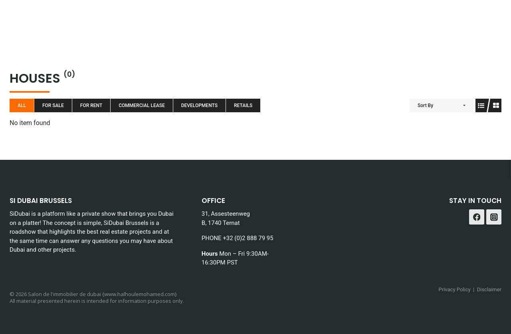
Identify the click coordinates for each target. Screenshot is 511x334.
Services (202, 20)
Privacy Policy (455, 289)
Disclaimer (489, 289)
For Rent (91, 105)
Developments (199, 105)
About (241, 20)
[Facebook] (472, 20)
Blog (273, 20)
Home (106, 20)
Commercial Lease (141, 105)
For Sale (53, 105)
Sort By (425, 105)
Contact (432, 20)
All (22, 105)
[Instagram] (492, 20)
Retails (243, 105)
